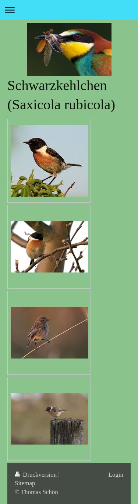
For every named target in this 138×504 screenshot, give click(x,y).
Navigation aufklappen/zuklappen (69, 10)
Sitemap (25, 483)
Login (116, 474)
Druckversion (36, 474)
